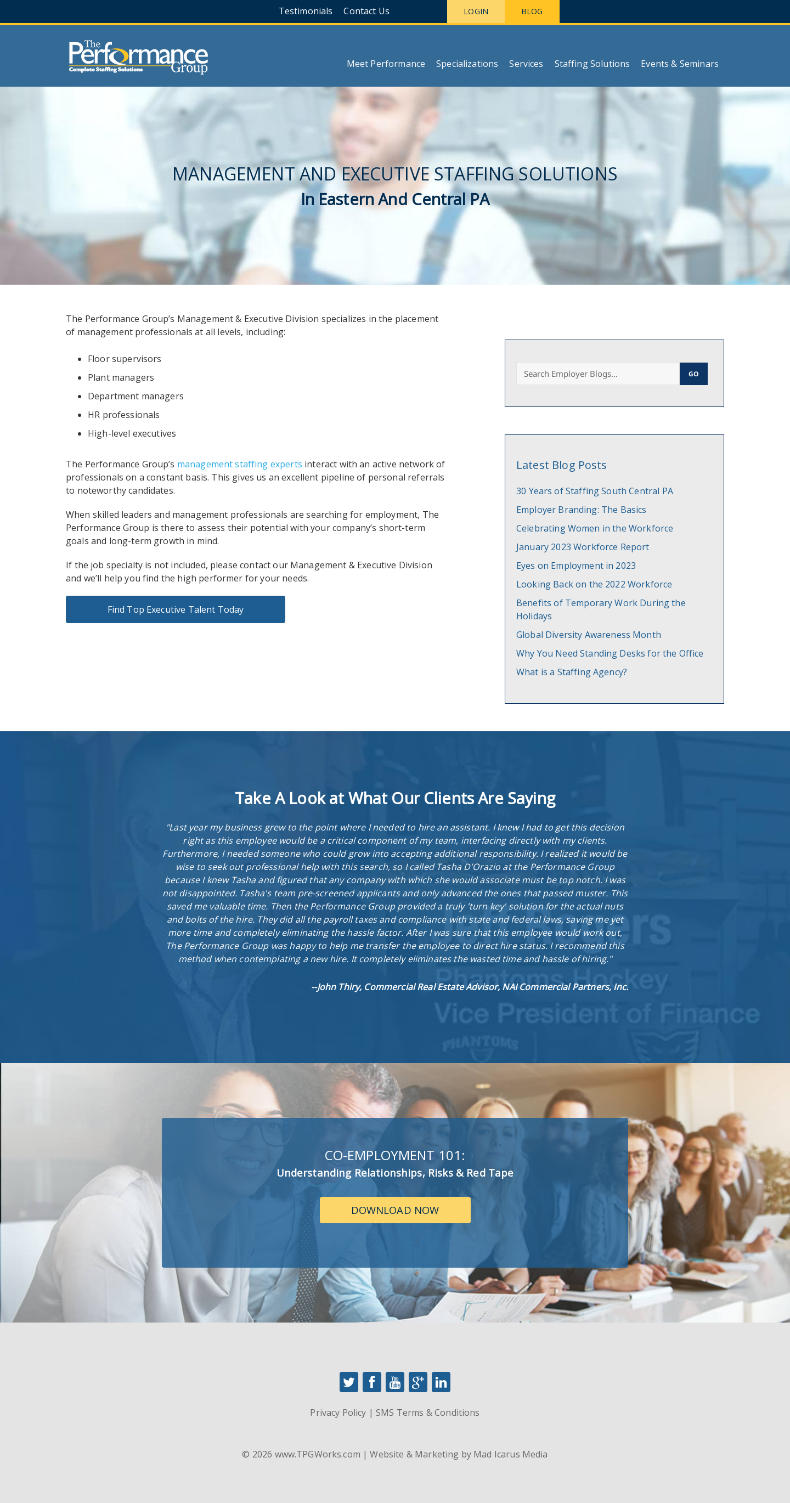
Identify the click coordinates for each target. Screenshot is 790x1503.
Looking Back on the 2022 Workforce (594, 584)
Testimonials (306, 11)
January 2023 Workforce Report (583, 547)
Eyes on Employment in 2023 (576, 566)
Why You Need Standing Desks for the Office (610, 653)
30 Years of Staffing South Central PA (594, 491)
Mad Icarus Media (510, 1454)
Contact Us (366, 11)
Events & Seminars (680, 64)
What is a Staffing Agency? (571, 672)
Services (526, 64)
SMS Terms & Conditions (427, 1412)
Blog (532, 11)
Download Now (395, 1210)
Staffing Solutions (592, 64)
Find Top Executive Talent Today (176, 609)
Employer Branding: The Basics (581, 510)
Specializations (467, 64)
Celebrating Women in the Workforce (594, 528)
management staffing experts (239, 464)
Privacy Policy (338, 1412)
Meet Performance (386, 64)
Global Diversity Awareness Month (588, 635)
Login (476, 11)
